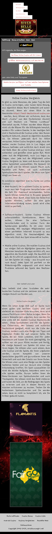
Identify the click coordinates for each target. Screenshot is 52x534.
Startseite (18, 4)
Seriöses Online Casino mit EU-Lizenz (26, 55)
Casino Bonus (27, 516)
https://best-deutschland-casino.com (31, 113)
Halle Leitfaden (13, 516)
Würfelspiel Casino (20, 7)
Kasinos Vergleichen (26, 520)
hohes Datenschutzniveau (26, 90)
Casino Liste (40, 516)
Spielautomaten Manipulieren (23, 17)
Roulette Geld (42, 520)
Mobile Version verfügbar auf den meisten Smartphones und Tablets (26, 83)
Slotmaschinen (26, 525)
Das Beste (18, 10)
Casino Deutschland (20, 14)
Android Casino (10, 520)
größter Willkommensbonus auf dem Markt (26, 60)
